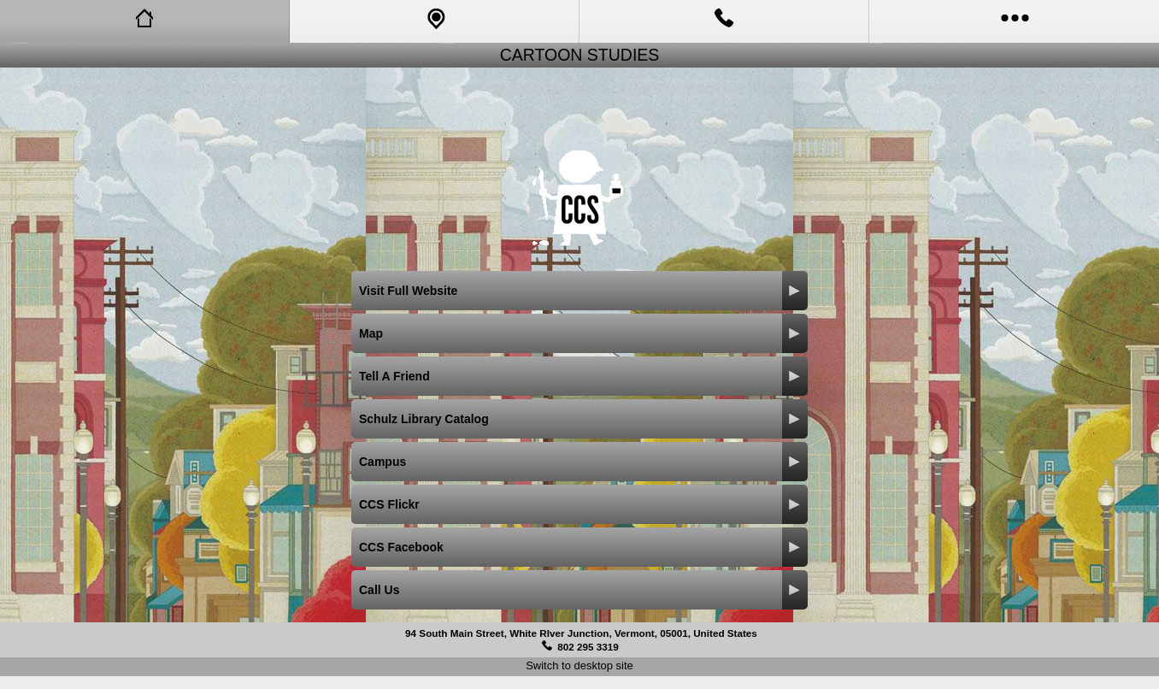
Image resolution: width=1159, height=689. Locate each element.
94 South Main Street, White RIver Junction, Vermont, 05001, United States (581, 633)
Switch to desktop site (579, 665)
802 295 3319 (588, 646)
